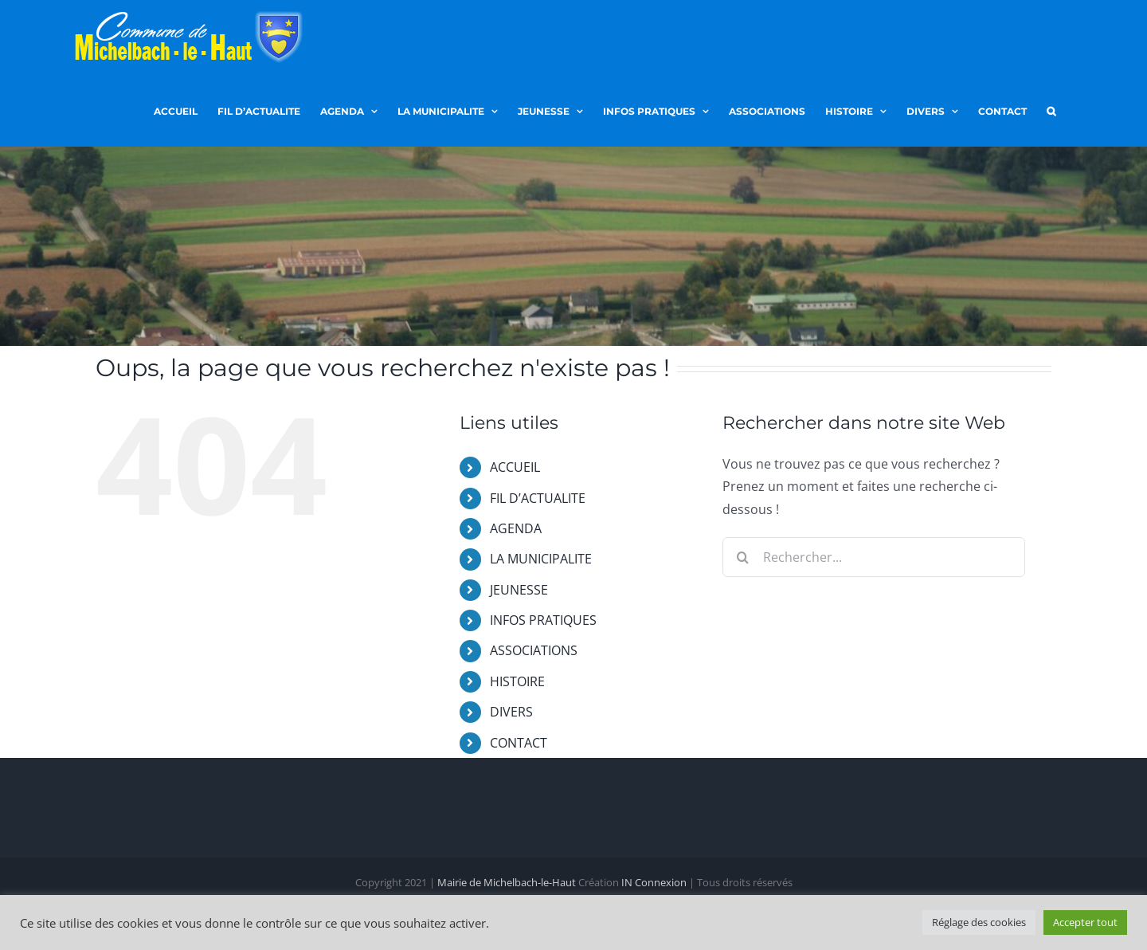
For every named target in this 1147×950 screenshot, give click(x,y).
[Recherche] (742, 557)
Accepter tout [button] (1085, 922)
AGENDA (516, 528)
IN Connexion (654, 883)
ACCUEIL (515, 467)
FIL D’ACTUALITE (537, 498)
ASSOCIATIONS (533, 650)
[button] (1051, 110)
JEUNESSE (519, 590)
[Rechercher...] (873, 557)
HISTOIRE (517, 681)
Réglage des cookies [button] (979, 922)
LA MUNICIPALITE (541, 558)
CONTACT (518, 743)
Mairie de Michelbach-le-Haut (506, 883)
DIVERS (511, 711)
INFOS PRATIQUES (543, 620)
